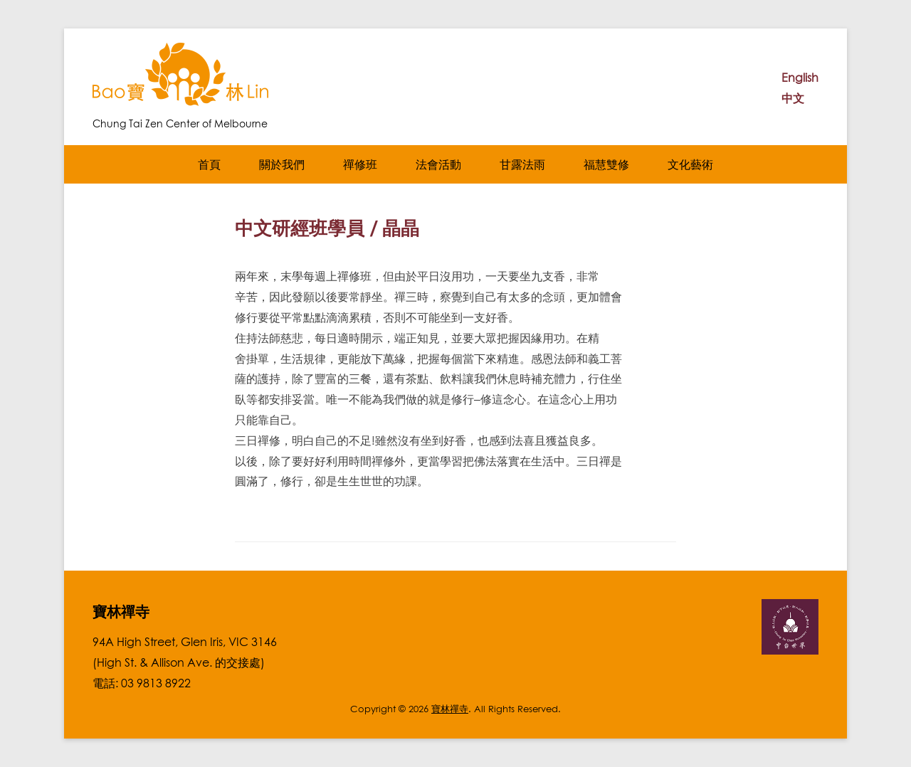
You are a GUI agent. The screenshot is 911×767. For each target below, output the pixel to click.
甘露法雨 (522, 164)
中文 (792, 98)
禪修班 (360, 164)
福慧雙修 (606, 164)
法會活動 (438, 164)
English (799, 77)
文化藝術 (690, 164)
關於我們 (282, 164)
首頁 (209, 164)
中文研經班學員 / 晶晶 (327, 228)
